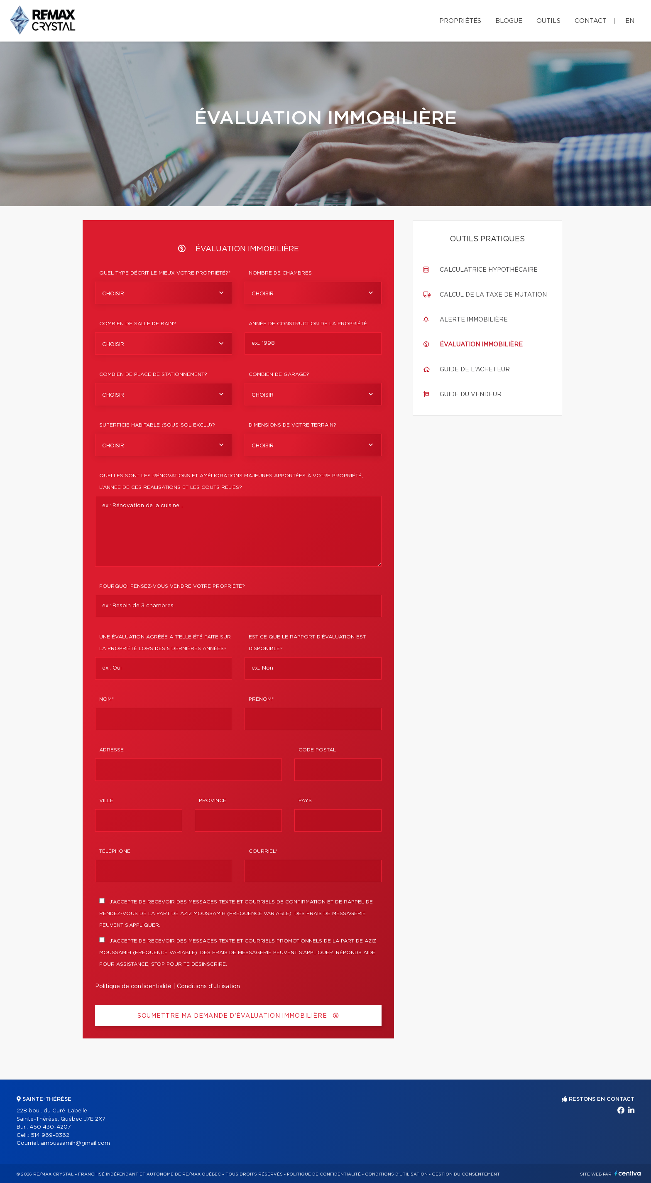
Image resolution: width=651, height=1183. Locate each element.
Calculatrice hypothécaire (489, 270)
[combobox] (163, 293)
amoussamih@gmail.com (75, 1143)
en (629, 21)
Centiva (627, 1173)
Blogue (508, 21)
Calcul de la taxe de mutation (493, 295)
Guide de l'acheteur (475, 370)
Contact (591, 21)
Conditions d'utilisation (208, 986)
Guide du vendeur (471, 395)
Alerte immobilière (474, 320)
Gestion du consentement (466, 1174)
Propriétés (460, 21)
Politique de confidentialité (133, 986)
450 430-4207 (50, 1127)
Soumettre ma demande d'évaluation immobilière (238, 1016)
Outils (548, 21)
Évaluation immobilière (481, 345)
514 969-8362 (50, 1135)
